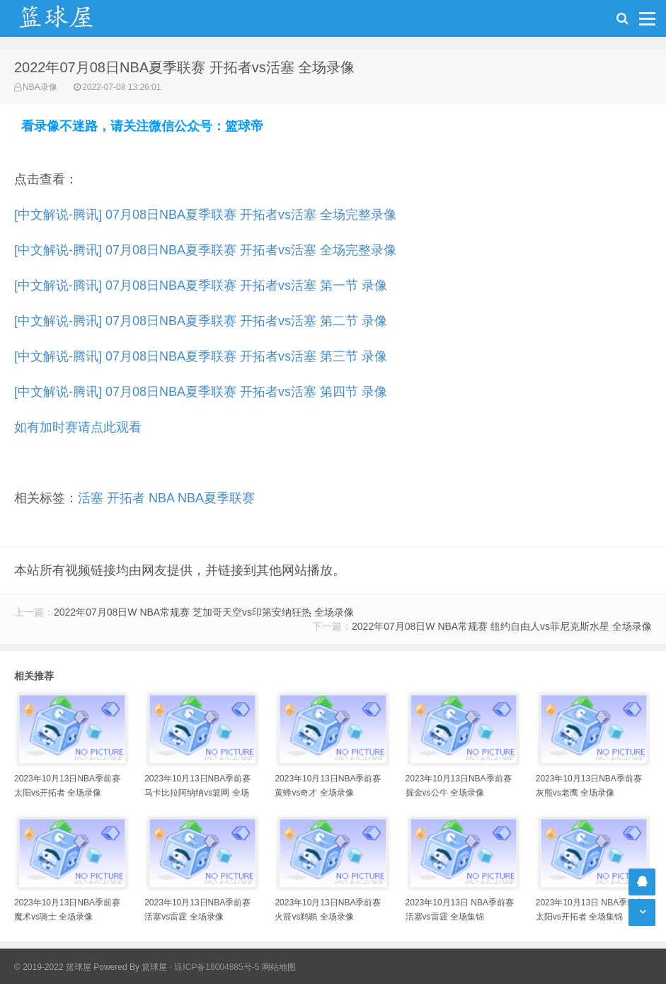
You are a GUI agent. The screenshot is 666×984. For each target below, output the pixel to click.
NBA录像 (40, 87)
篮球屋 (154, 967)
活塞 (90, 498)
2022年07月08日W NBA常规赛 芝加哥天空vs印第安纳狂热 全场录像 (204, 612)
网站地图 (279, 967)
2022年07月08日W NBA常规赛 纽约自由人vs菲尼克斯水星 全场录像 (502, 626)
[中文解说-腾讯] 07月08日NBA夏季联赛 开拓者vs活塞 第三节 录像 (200, 356)
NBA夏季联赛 (216, 498)
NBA (161, 498)
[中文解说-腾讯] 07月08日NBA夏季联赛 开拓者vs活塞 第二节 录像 (200, 321)
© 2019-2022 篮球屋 (52, 967)
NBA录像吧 (71, 18)
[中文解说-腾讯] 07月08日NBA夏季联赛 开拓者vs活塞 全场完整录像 (205, 215)
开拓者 (126, 498)
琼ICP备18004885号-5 (216, 967)
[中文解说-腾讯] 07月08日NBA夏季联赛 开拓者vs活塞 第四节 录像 (200, 392)
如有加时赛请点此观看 (78, 427)
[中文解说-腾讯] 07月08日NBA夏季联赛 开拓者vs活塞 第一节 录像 (200, 285)
